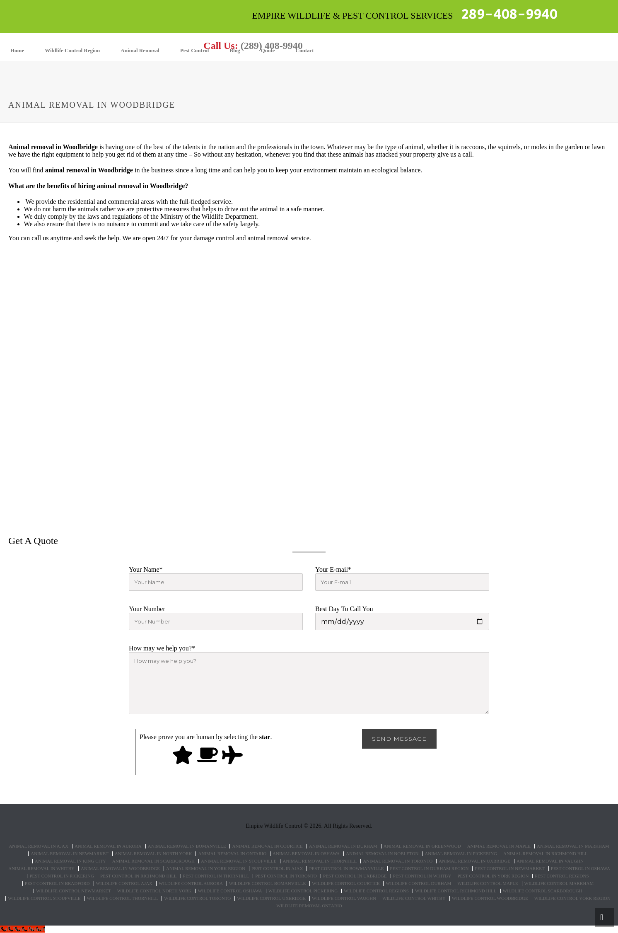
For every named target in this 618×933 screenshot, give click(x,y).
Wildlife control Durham (418, 883)
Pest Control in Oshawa (580, 868)
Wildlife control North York (154, 891)
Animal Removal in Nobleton (382, 853)
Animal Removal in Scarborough (153, 861)
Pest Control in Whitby (422, 876)
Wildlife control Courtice (345, 883)
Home (17, 50)
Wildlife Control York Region (572, 898)
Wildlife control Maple (487, 883)
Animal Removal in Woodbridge (120, 868)
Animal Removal (140, 50)
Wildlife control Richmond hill (456, 891)
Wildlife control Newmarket (73, 891)
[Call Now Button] (22, 929)
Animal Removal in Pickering (461, 853)
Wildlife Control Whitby (414, 898)
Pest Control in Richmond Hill (138, 876)
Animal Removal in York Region (205, 868)
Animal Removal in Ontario (232, 853)
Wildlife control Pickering (303, 891)
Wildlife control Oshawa (230, 891)
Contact (305, 50)
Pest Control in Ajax (277, 868)
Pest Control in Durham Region (429, 868)
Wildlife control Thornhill (122, 898)
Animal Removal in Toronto (397, 861)
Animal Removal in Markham (573, 846)
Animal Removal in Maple (499, 846)
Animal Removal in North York (153, 853)
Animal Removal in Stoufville (238, 861)
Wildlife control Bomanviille (267, 883)
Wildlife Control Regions (376, 891)
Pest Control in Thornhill (216, 876)
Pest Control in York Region (493, 876)
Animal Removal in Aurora (108, 846)
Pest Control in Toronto (286, 876)
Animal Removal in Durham (343, 846)
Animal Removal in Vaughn (550, 861)
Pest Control (194, 50)
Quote (268, 50)
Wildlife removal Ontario (309, 906)
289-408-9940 (509, 14)
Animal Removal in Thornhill (319, 861)
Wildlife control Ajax (124, 883)
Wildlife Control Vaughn (344, 898)
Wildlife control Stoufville (44, 898)
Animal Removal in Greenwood (422, 846)
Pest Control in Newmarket (509, 868)
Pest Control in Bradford (57, 883)
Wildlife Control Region (72, 50)
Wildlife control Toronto (197, 898)
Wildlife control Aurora (191, 883)
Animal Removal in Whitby (41, 868)
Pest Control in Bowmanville (346, 868)
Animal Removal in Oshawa (306, 853)
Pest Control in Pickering (61, 876)
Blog (234, 50)
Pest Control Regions (562, 876)
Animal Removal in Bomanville (187, 846)
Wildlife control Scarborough (542, 891)
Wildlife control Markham (559, 883)
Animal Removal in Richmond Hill (545, 853)
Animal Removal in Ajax (38, 846)
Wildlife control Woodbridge (490, 898)
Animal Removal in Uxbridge (474, 861)
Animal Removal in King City (70, 861)
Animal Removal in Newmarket (70, 853)
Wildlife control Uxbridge (271, 898)
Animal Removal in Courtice (267, 846)
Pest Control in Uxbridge (355, 876)
